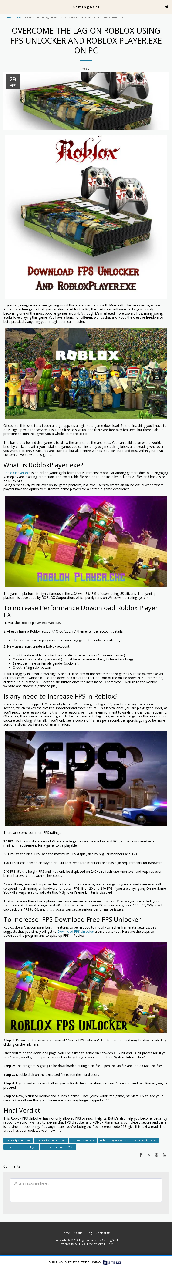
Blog (18, 17)
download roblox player (21, 1147)
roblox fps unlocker (18, 1140)
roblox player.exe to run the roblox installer (128, 1140)
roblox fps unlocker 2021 (58, 1147)
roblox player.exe (83, 1140)
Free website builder (100, 1243)
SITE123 (80, 1243)
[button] (5, 6)
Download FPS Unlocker (75, 931)
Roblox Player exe (16, 473)
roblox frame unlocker (51, 1140)
